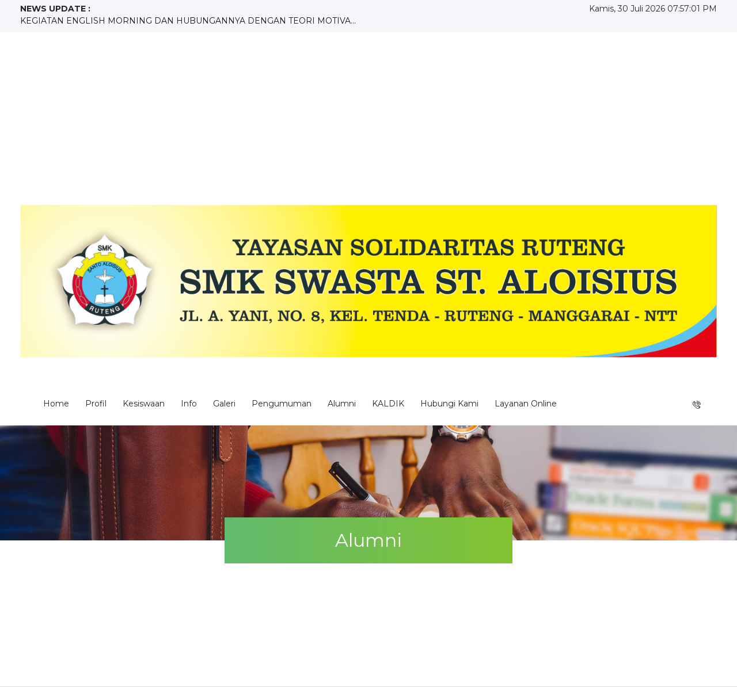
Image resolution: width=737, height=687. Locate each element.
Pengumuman (281, 403)
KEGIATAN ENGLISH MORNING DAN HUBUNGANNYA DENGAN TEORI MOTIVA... (188, 21)
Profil (96, 403)
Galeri (224, 403)
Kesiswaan (144, 403)
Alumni (342, 403)
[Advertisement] (368, 118)
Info (189, 403)
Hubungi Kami (449, 403)
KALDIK (388, 403)
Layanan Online (526, 403)
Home (56, 403)
